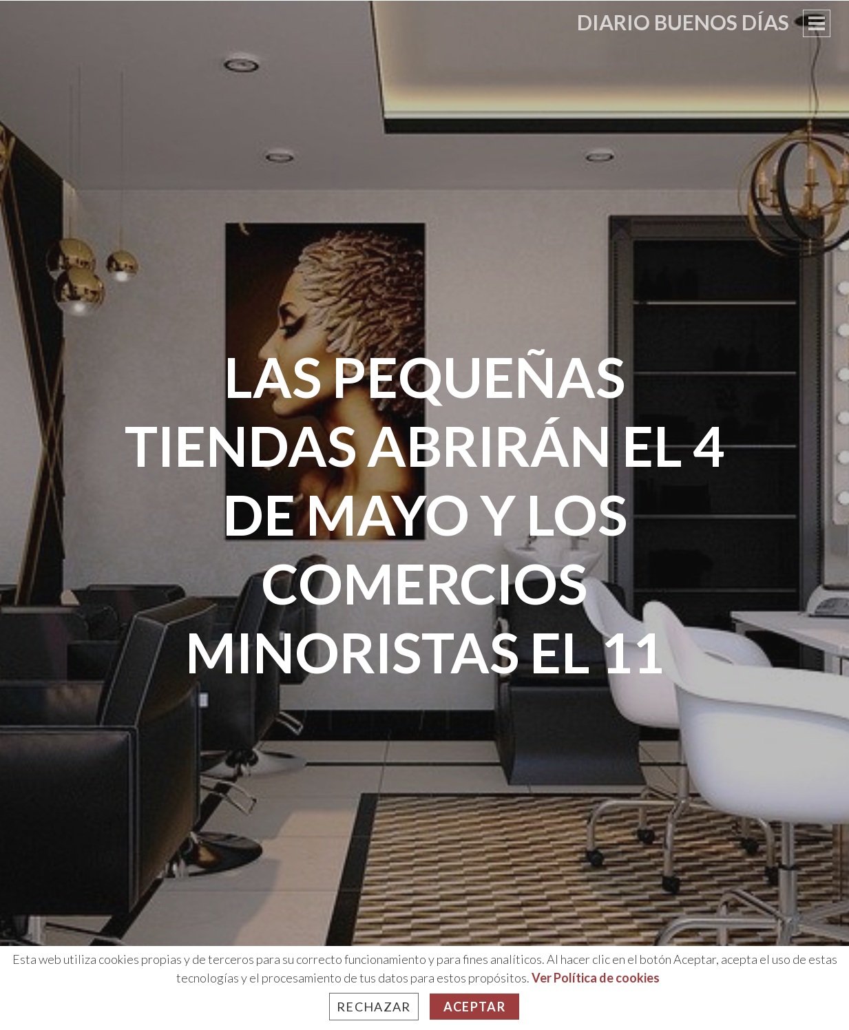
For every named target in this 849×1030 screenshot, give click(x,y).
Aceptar (474, 1006)
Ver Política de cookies (596, 977)
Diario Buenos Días (683, 22)
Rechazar (374, 1006)
